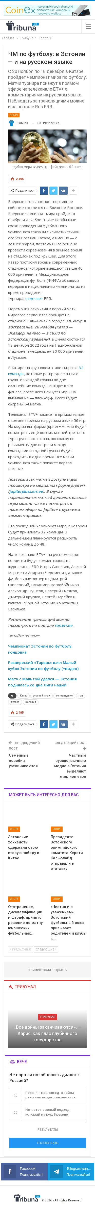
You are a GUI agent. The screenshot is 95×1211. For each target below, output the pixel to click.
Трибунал (47, 1017)
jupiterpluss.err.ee (26, 491)
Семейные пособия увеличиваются (23, 760)
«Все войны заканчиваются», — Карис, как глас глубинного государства (47, 1033)
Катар (23, 695)
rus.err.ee (63, 625)
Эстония (30, 702)
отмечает (34, 298)
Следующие (46, 949)
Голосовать (47, 1143)
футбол (15, 702)
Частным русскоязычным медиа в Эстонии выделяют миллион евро (70, 766)
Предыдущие (20, 949)
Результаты (47, 1129)
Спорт (14, 115)
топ (81, 695)
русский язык (41, 695)
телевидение (64, 695)
